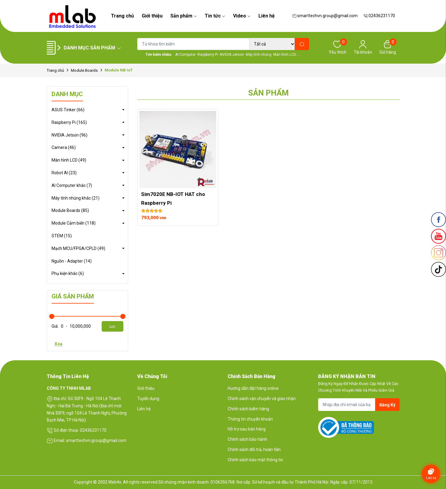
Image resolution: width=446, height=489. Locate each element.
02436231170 (379, 15)
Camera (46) (64, 147)
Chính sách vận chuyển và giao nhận (262, 398)
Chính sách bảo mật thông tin (255, 459)
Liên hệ (266, 16)
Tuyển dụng (148, 398)
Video (242, 16)
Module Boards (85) (70, 210)
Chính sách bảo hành (247, 439)
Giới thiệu (152, 16)
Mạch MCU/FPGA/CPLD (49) (78, 248)
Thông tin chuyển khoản (250, 419)
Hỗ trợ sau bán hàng (247, 429)
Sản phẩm (183, 16)
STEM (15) (62, 235)
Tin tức (215, 16)
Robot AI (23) (64, 172)
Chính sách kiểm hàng (248, 408)
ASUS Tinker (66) (68, 109)
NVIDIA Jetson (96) (69, 135)
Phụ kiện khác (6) (68, 273)
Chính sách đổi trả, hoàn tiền (254, 449)
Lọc (112, 326)
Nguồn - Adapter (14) (72, 261)
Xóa (58, 344)
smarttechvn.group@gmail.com (325, 15)
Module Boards (84, 70)
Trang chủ (122, 16)
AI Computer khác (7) (72, 185)
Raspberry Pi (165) (69, 122)
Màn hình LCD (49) (69, 160)
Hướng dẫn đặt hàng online (253, 388)
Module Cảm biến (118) (74, 223)
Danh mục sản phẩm (93, 48)
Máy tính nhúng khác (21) (76, 198)
